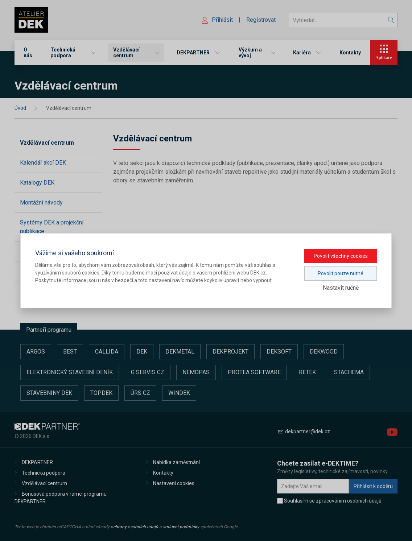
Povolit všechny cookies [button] (341, 256)
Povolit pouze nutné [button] (340, 273)
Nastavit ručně (341, 287)
